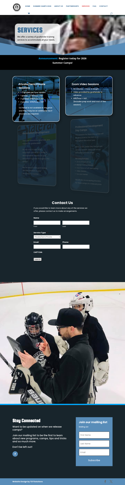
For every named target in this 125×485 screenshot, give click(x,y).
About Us (58, 6)
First (35, 226)
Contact (103, 6)
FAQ (94, 6)
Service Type (41, 233)
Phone (66, 242)
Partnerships (72, 6)
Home (27, 6)
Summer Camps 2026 (42, 6)
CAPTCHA (38, 252)
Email (37, 242)
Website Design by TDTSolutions (27, 481)
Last (64, 226)
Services (86, 6)
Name (36, 218)
